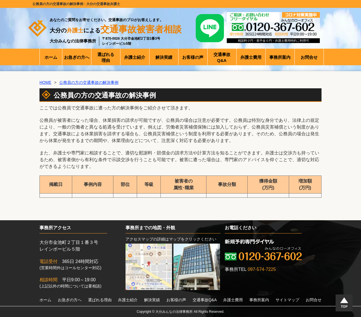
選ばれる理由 (100, 300)
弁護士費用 (233, 300)
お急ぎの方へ (70, 300)
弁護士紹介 (128, 300)
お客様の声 (176, 300)
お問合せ (314, 300)
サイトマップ (287, 300)
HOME (45, 82)
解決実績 (152, 300)
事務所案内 (259, 300)
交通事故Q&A (205, 300)
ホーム (45, 300)
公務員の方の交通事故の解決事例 (88, 82)
